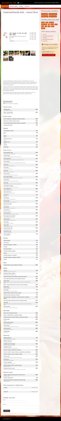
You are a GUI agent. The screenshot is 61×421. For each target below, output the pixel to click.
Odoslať (6, 411)
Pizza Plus (45, 37)
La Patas (44, 34)
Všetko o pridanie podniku (49, 55)
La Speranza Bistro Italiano (48, 35)
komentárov (15, 103)
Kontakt (21, 6)
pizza (20, 33)
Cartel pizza (45, 40)
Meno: (4, 399)
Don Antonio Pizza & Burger (48, 39)
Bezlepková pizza (45, 16)
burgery (43, 22)
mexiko (52, 24)
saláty (25, 33)
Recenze (27, 6)
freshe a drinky (44, 24)
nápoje (56, 24)
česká (10, 33)
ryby (22, 33)
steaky (11, 34)
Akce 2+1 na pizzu (53, 16)
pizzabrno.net (9, 2)
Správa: (4, 404)
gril (17, 33)
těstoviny (14, 34)
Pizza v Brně (5, 6)
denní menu (14, 33)
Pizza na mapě (13, 6)
